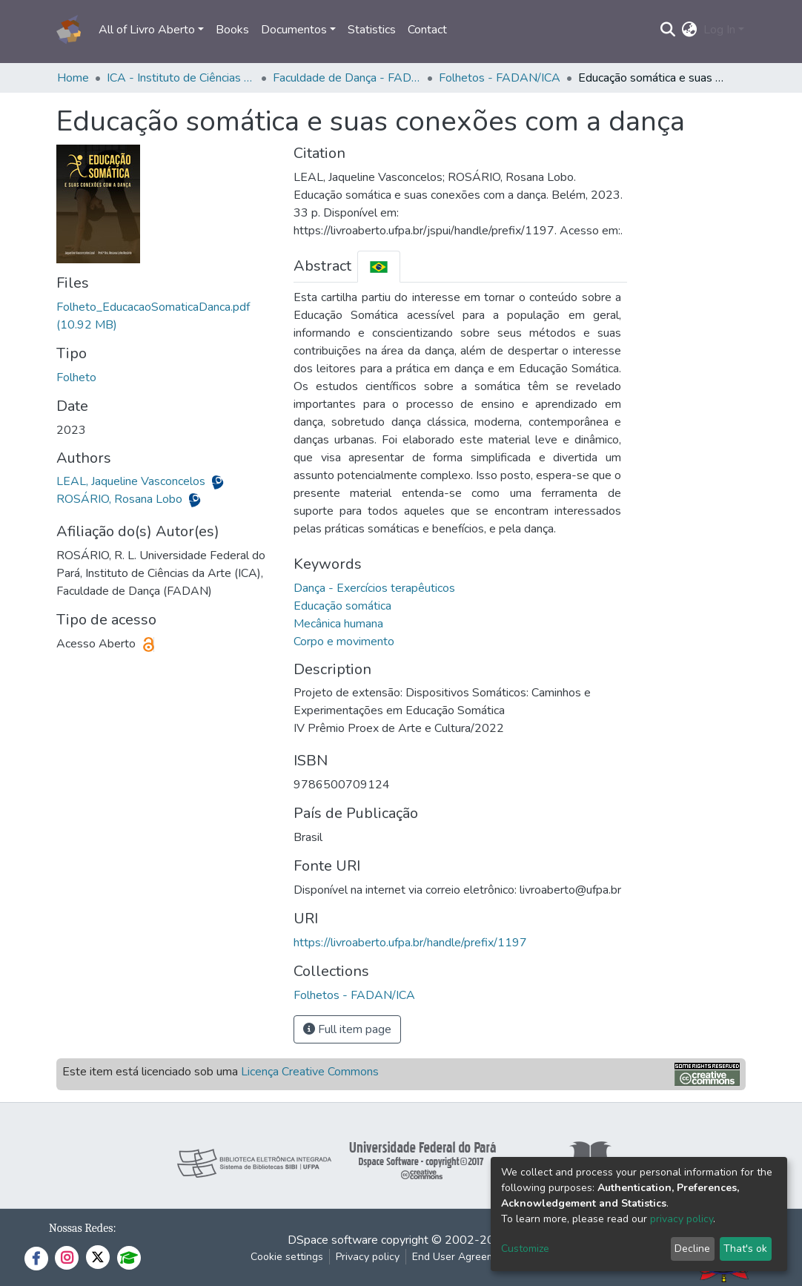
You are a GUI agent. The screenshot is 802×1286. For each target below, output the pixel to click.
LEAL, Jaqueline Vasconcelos (132, 481)
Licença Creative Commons (310, 1072)
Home (73, 78)
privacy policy (681, 1219)
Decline (692, 1249)
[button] (689, 30)
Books (232, 30)
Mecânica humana (338, 624)
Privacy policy (368, 1257)
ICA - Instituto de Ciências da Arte (181, 78)
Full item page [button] (347, 1029)
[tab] (378, 267)
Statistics (372, 30)
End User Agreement (461, 1257)
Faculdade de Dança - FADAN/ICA (347, 78)
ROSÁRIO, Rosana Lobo (120, 499)
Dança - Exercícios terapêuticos (374, 588)
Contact (427, 30)
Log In (719, 30)
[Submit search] (668, 30)
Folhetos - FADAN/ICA (499, 78)
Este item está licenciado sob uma (220, 1072)
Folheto (76, 377)
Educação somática (342, 606)
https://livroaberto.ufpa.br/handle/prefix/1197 (410, 942)
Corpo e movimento (344, 641)
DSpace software (333, 1240)
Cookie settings (287, 1257)
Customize (525, 1249)
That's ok (745, 1249)
